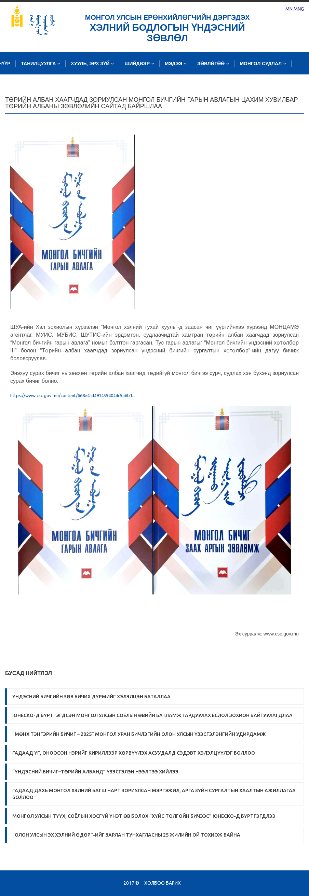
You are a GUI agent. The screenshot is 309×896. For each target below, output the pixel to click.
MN (289, 9)
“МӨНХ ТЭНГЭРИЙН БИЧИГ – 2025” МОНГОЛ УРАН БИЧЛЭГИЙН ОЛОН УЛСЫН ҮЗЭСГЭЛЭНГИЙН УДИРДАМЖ (139, 734)
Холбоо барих (162, 883)
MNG (299, 9)
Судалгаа (70, 86)
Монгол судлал (263, 63)
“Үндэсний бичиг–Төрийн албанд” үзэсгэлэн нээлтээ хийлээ (95, 771)
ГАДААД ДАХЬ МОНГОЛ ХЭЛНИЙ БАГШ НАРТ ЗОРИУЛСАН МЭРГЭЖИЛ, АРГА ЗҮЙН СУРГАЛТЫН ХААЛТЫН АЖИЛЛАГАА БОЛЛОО (154, 794)
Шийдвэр (139, 63)
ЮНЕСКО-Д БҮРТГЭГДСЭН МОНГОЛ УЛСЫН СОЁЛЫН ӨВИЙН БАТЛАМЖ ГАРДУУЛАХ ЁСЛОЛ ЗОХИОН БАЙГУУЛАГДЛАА (152, 715)
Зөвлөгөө (213, 63)
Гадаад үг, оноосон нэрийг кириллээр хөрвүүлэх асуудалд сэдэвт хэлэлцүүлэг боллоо (133, 753)
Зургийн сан (115, 86)
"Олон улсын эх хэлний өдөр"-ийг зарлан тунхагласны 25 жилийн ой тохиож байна (126, 835)
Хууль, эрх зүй (92, 63)
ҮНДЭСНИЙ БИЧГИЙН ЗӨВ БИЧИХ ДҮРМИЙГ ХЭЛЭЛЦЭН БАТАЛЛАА (91, 696)
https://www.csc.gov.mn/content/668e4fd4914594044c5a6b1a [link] (72, 395)
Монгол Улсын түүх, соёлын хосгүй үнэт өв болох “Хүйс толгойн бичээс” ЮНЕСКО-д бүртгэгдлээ (144, 816)
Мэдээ (176, 63)
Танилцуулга (40, 63)
